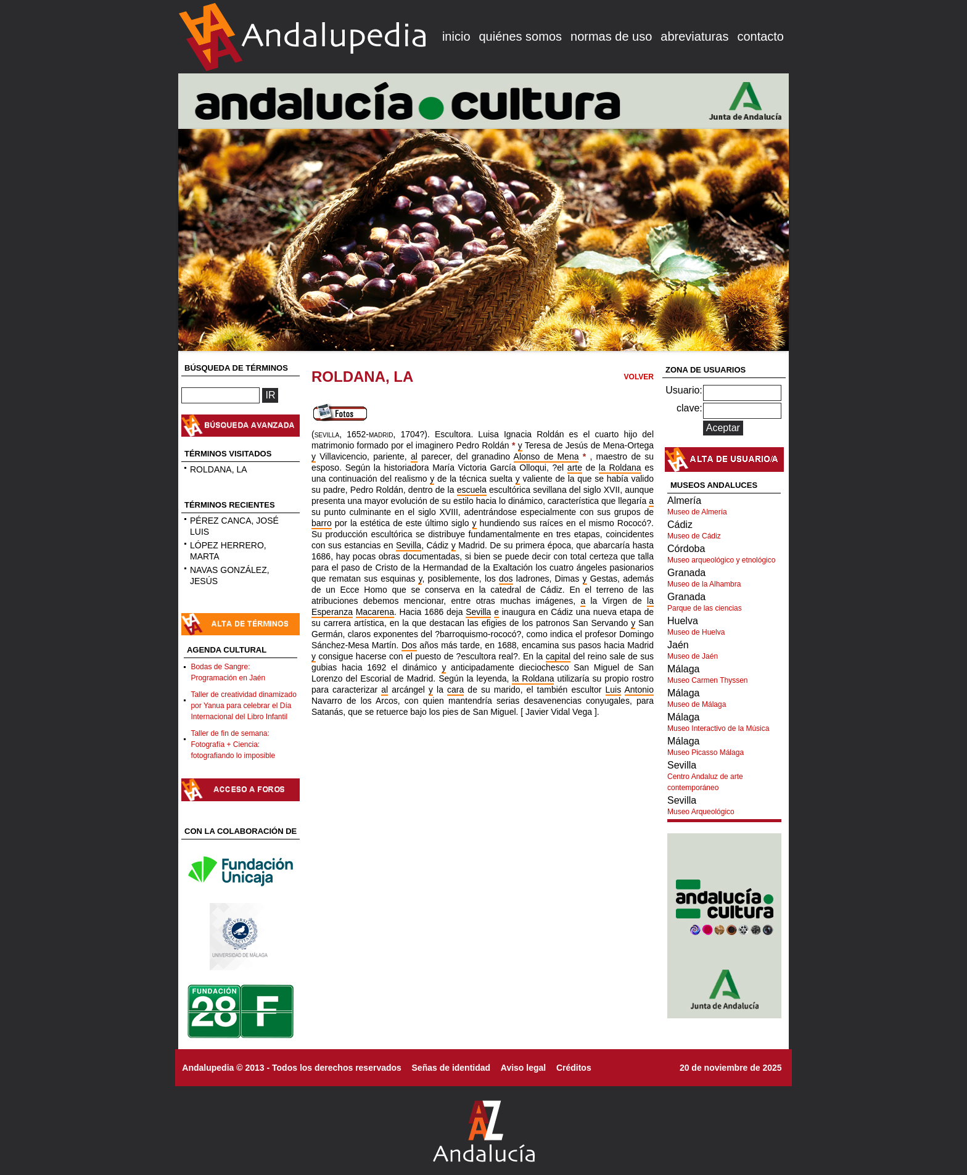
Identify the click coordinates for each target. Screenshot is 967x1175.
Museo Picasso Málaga (705, 752)
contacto (760, 36)
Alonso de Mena (546, 456)
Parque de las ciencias (704, 608)
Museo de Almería (697, 512)
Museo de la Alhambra (704, 584)
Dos (409, 645)
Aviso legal (523, 1068)
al (414, 456)
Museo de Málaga (696, 704)
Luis (614, 690)
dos (506, 578)
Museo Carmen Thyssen (707, 680)
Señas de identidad (451, 1068)
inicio (456, 36)
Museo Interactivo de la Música (718, 728)
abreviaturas (694, 36)
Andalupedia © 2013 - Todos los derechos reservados (291, 1068)
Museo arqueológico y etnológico (721, 560)
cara (455, 690)
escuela (472, 490)
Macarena (375, 612)
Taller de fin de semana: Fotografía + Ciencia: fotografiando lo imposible (233, 744)
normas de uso (611, 36)
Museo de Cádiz (694, 536)
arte (574, 467)
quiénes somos (520, 36)
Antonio (639, 690)
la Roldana (620, 467)
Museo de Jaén (692, 656)
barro (321, 523)
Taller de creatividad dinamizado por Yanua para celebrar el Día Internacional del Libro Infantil (243, 705)
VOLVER (639, 377)
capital (558, 656)
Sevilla (408, 545)
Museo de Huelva (696, 632)
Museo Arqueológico (701, 811)
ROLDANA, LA (218, 469)
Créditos (573, 1068)
